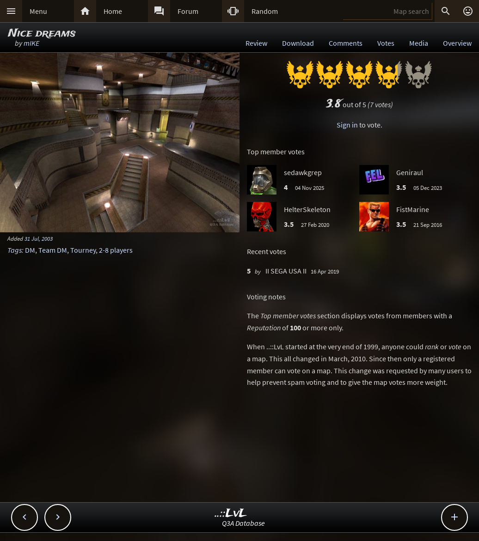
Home (113, 11)
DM (30, 250)
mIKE (31, 43)
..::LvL (230, 513)
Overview (457, 43)
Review (256, 43)
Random (265, 11)
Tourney (83, 250)
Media (418, 43)
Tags (14, 250)
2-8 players (116, 250)
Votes (385, 43)
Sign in (347, 124)
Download (298, 43)
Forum (188, 11)
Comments (345, 43)
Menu (38, 11)
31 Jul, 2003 (39, 238)
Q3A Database (243, 523)
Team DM (52, 250)
